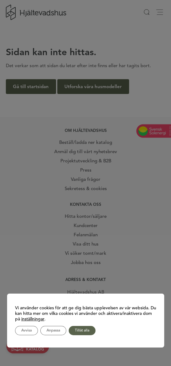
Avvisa (26, 330)
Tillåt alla (82, 330)
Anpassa (53, 330)
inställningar (32, 319)
